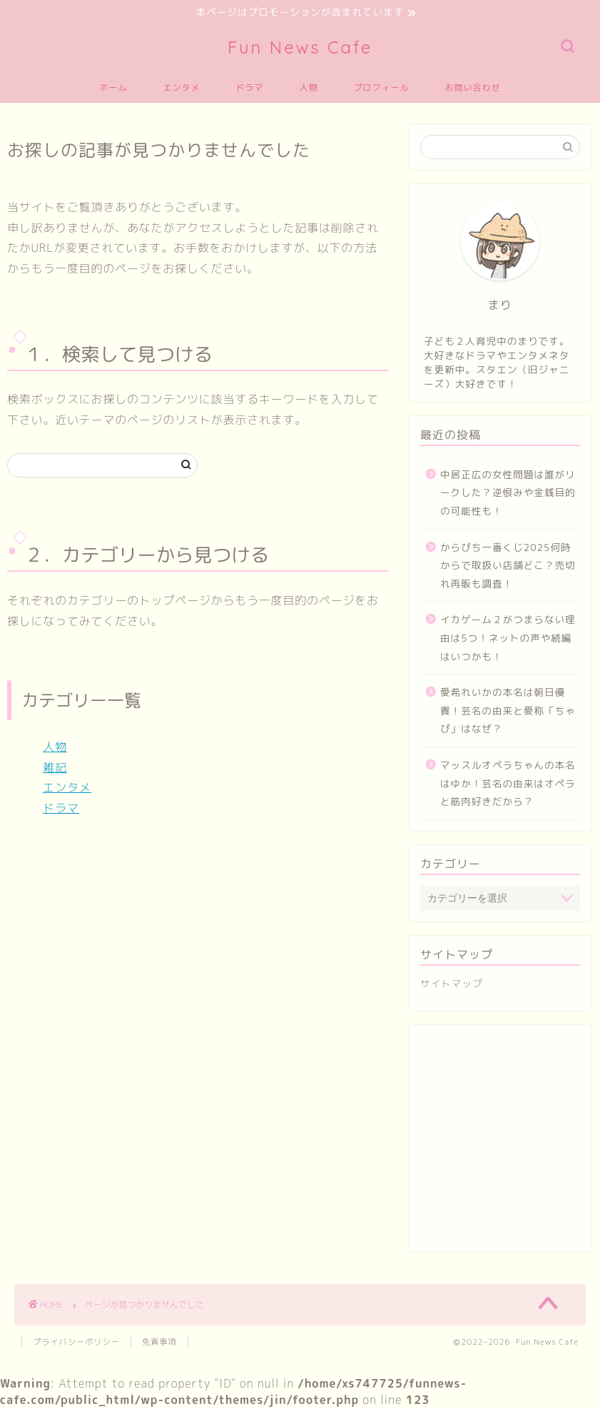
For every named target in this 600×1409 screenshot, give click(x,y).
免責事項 (159, 1342)
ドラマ (249, 88)
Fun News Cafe (300, 48)
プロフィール (382, 88)
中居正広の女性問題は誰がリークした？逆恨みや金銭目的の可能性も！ (508, 493)
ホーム (113, 88)
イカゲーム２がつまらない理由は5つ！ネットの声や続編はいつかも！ (508, 639)
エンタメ (181, 88)
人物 (309, 88)
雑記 (55, 768)
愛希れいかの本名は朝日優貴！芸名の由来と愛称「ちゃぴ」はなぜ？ (508, 711)
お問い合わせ (473, 88)
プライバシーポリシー (76, 1342)
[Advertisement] (500, 1146)
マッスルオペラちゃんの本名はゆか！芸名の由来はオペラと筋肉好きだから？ (508, 784)
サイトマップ (451, 984)
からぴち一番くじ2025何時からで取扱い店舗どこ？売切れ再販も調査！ (508, 566)
